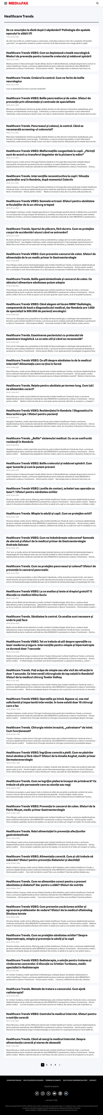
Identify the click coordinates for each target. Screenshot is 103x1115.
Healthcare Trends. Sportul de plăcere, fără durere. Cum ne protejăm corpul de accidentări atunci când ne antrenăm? (50, 230)
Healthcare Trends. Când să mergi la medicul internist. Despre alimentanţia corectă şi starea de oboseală (46, 1040)
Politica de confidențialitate (75, 1080)
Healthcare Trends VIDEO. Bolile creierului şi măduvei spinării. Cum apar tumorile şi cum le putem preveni (49, 465)
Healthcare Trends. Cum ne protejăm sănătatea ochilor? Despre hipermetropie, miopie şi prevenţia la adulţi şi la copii (46, 937)
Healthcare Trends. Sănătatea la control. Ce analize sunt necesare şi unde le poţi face (49, 618)
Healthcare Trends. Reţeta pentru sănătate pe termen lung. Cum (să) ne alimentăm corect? (50, 387)
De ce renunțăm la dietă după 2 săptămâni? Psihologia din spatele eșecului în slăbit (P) (48, 31)
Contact (92, 1080)
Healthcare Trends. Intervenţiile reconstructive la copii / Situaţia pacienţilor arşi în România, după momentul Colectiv (47, 177)
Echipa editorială (14, 1080)
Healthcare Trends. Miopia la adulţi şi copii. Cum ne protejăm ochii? (49, 513)
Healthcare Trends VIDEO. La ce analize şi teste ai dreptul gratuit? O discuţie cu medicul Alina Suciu (49, 593)
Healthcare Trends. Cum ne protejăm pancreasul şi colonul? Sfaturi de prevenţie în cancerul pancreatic (51, 568)
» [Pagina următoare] (59, 1065)
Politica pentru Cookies (33, 1080)
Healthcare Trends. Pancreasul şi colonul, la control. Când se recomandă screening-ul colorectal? (44, 127)
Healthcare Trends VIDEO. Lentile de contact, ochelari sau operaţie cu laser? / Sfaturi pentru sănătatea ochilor (50, 490)
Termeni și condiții (53, 1080)
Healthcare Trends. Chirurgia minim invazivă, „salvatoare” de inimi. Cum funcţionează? (49, 729)
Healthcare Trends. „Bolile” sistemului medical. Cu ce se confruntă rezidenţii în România (49, 440)
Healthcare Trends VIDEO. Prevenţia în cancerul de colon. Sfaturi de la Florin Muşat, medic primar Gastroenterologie (50, 808)
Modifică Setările (51, 1086)
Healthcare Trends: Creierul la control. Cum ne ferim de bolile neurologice (45, 79)
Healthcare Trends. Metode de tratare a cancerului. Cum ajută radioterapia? (45, 990)
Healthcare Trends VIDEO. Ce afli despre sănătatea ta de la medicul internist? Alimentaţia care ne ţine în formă (48, 362)
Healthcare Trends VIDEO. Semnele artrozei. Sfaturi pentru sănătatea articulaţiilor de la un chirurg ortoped (50, 202)
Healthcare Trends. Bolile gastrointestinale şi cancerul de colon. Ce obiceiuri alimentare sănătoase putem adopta (49, 280)
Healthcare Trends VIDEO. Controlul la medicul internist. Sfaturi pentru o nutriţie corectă (51, 1015)
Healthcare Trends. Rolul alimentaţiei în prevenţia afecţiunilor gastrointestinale (46, 833)
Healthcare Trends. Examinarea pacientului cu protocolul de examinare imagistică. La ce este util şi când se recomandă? (44, 337)
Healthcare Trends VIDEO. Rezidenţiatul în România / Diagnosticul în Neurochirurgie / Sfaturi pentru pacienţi (49, 412)
